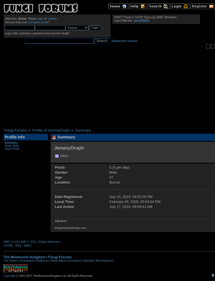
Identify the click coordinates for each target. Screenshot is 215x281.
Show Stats (12, 145)
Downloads (27, 260)
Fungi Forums (60, 257)
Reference (42, 260)
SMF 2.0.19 (11, 241)
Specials (88, 260)
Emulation (75, 260)
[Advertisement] (109, 88)
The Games (11, 260)
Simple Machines (48, 241)
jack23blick (141, 20)
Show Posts (12, 148)
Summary (11, 142)
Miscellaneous (104, 260)
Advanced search (124, 41)
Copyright (9, 275)
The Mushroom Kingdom (24, 257)
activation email (38, 22)
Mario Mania (58, 260)
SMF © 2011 (28, 241)
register (52, 18)
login (40, 18)
